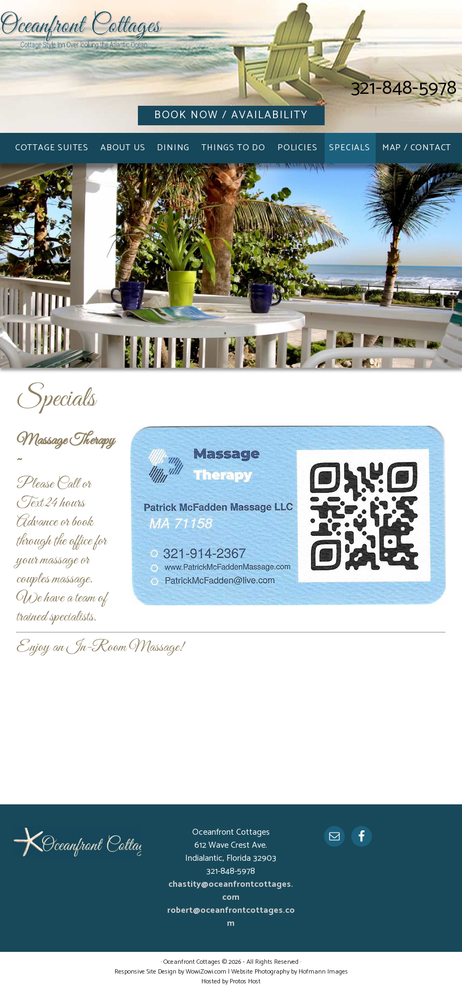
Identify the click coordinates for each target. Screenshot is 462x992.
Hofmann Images (323, 972)
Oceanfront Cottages (81, 38)
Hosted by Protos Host (231, 981)
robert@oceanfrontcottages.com (231, 917)
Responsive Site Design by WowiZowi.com (170, 972)
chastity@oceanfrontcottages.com (230, 891)
